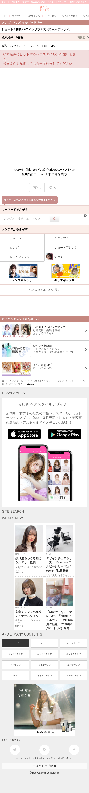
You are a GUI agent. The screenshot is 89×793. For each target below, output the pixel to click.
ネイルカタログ (73, 654)
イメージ (28, 45)
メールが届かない (50, 758)
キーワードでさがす (15, 209)
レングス (14, 45)
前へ (37, 187)
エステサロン (73, 665)
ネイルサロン (44, 665)
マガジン (44, 643)
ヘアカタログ (73, 643)
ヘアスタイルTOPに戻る (45, 289)
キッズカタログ (44, 654)
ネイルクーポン (44, 675)
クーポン (15, 675)
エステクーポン (73, 675)
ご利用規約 (35, 758)
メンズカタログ (15, 654)
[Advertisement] (44, 121)
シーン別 (42, 45)
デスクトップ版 (44, 766)
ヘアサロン (15, 665)
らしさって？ (22, 758)
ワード (56, 45)
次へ (52, 187)
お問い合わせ (66, 758)
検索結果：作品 (45, 37)
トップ (15, 643)
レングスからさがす (15, 229)
